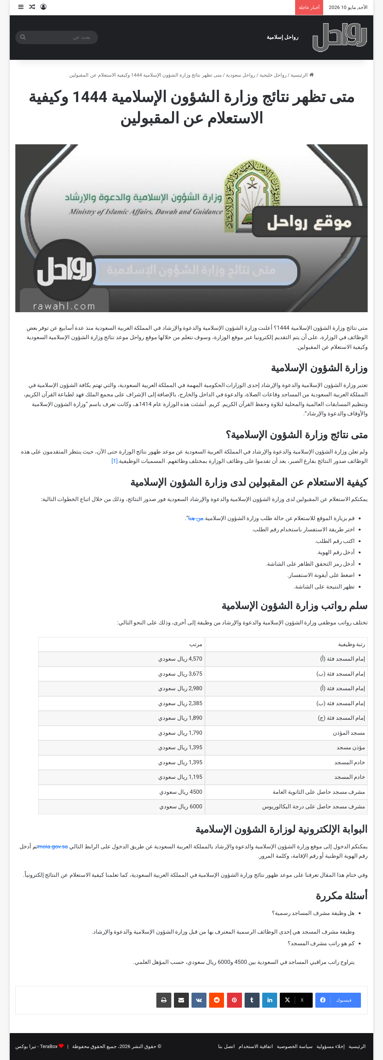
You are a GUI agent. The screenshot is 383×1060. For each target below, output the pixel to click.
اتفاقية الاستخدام (256, 1046)
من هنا (195, 518)
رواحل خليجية (273, 75)
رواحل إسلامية (283, 37)
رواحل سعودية (240, 75)
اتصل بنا (226, 1046)
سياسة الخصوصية (295, 1046)
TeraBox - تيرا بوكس (36, 1046)
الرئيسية (302, 75)
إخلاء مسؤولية (330, 1046)
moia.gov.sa (53, 846)
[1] (114, 461)
